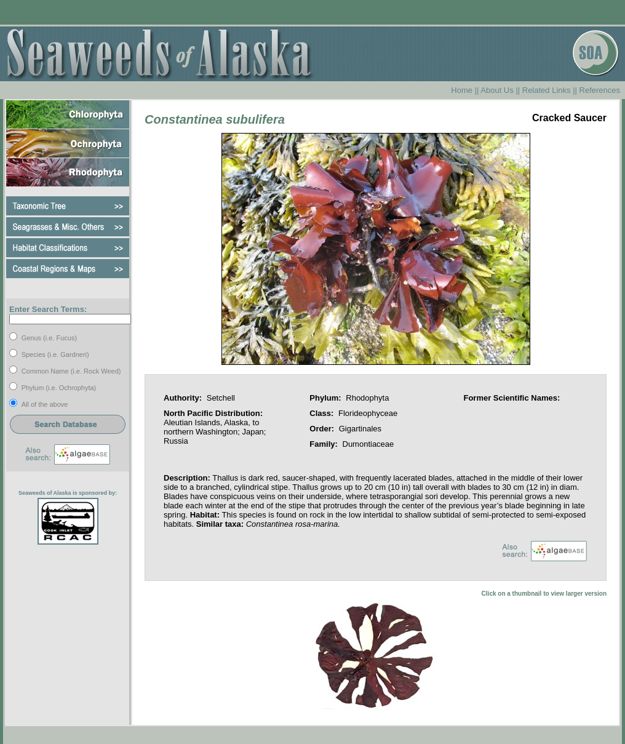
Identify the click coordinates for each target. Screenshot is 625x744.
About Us (496, 90)
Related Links (546, 90)
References (599, 90)
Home (461, 90)
